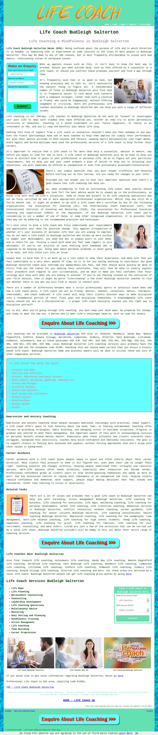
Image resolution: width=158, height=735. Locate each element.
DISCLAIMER (145, 25)
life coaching (82, 570)
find (16, 560)
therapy (41, 116)
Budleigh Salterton (66, 334)
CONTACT (133, 25)
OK (136, 733)
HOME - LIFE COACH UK (79, 700)
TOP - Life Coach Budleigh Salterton (30, 687)
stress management (81, 499)
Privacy (150, 711)
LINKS (114, 25)
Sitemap (8, 711)
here (128, 574)
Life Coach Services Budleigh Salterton (45, 581)
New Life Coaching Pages (24, 711)
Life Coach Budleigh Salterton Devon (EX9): (35, 48)
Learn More (125, 733)
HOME (107, 25)
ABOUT (123, 25)
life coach (46, 71)
